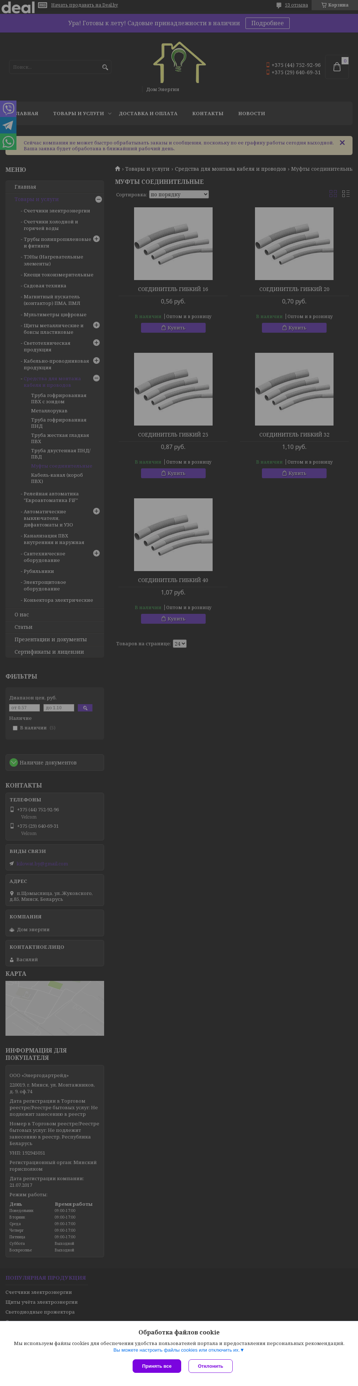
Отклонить (210, 1366)
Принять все (157, 1366)
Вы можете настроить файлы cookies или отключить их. (176, 1350)
